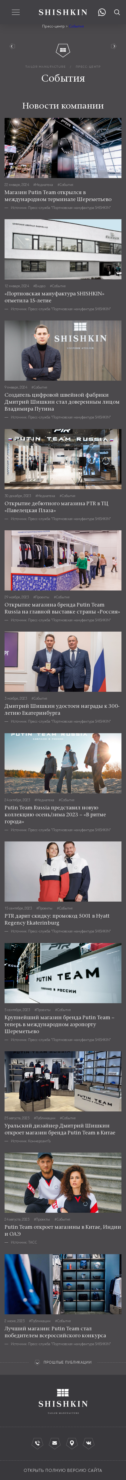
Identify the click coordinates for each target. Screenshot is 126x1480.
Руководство (112, 46)
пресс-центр (88, 66)
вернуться (13, 46)
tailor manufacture (45, 66)
